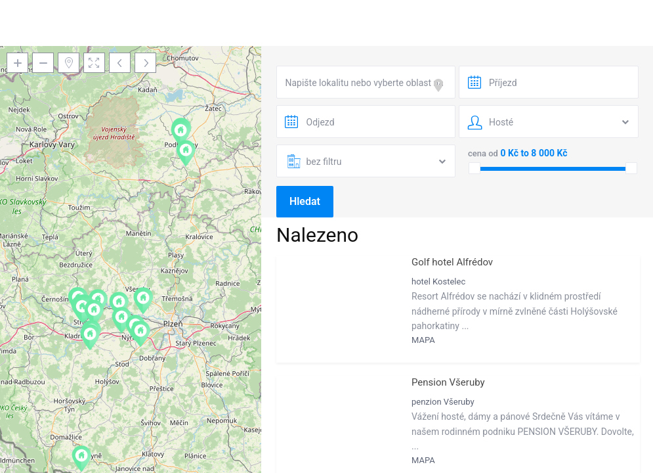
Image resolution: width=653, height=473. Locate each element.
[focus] (441, 85)
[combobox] (366, 82)
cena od (483, 153)
